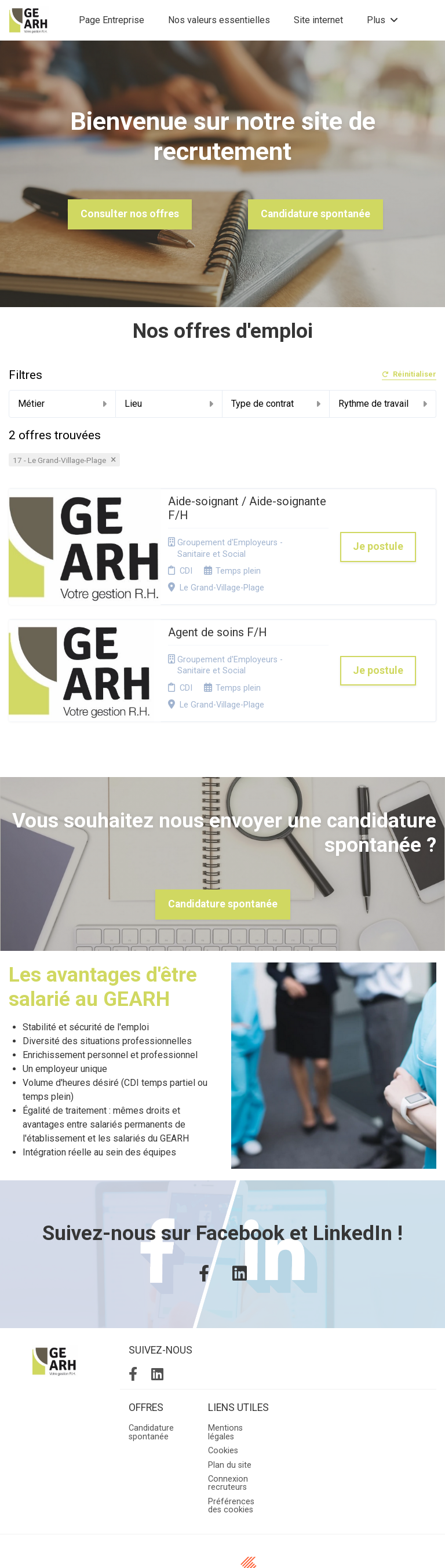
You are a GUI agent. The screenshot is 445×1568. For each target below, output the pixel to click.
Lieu (169, 403)
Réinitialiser (409, 374)
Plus (382, 19)
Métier (62, 403)
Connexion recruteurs (228, 1413)
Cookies (223, 1380)
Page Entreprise (111, 19)
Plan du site (229, 1395)
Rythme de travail (383, 403)
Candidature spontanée (315, 214)
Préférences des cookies (231, 1436)
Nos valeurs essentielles (219, 19)
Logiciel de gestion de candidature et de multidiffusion (223, 1547)
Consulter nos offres (130, 214)
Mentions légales (225, 1363)
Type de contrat (275, 403)
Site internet (318, 19)
